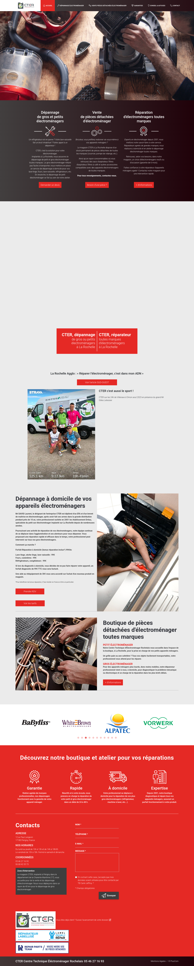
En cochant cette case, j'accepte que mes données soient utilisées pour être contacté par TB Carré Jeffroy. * (98, 880)
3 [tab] (85, 738)
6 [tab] (97, 738)
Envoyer (109, 895)
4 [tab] (89, 738)
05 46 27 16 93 (22, 861)
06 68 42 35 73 (22, 864)
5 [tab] (93, 738)
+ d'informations (144, 185)
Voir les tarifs (33, 597)
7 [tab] (101, 738)
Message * (80, 851)
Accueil (47, 6)
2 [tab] (82, 738)
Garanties (137, 6)
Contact (175, 6)
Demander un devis (50, 185)
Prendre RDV (33, 587)
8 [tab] (104, 738)
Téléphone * (81, 834)
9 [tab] (108, 738)
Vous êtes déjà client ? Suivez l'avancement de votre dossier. (63, 920)
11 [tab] (116, 738)
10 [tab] (112, 738)
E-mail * (79, 844)
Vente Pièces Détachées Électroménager (107, 6)
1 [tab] (78, 738)
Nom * (78, 824)
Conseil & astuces (156, 6)
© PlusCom (173, 961)
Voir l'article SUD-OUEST (97, 382)
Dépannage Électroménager (70, 6)
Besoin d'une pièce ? (97, 185)
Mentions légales (158, 961)
